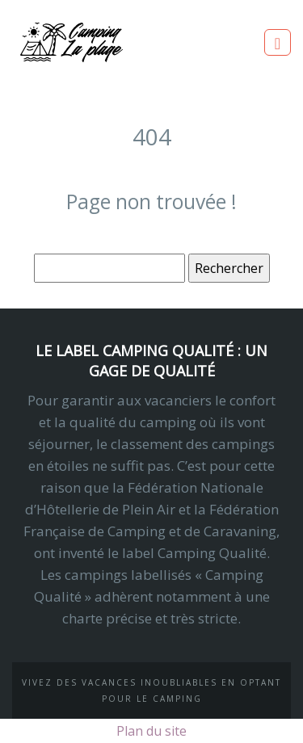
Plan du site (151, 731)
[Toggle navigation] (277, 42)
